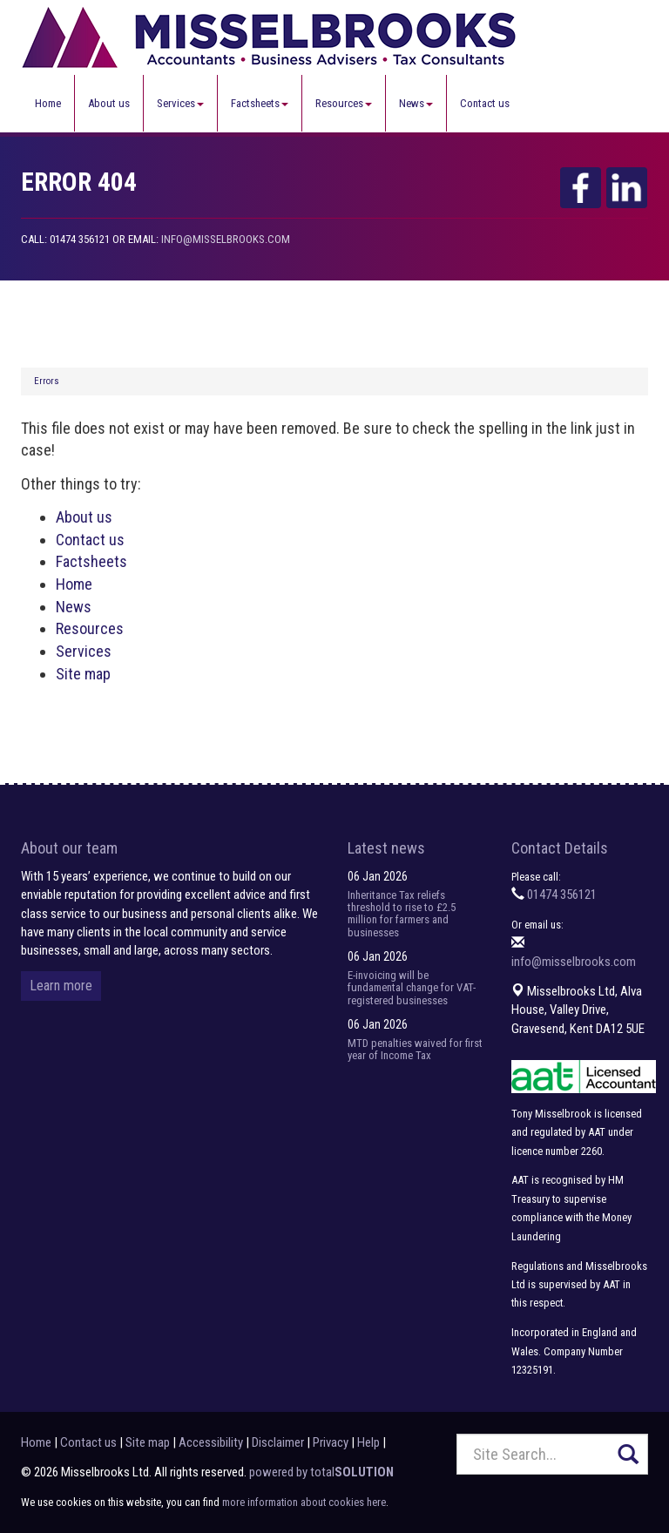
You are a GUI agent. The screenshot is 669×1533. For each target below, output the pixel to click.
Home (48, 103)
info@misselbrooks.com (225, 239)
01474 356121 (562, 894)
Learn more (61, 985)
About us (109, 103)
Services (180, 103)
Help (368, 1442)
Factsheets (259, 103)
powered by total (321, 1472)
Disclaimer (278, 1442)
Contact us (485, 103)
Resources (343, 103)
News (416, 103)
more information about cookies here (304, 1502)
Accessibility (211, 1442)
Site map (83, 674)
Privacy (330, 1442)
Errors (46, 381)
